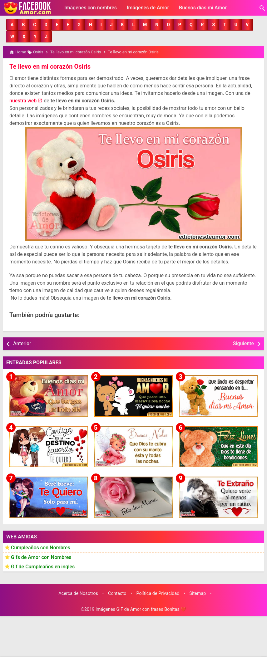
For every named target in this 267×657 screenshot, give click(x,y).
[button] (12, 25)
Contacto (117, 593)
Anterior (22, 343)
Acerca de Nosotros (78, 593)
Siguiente (243, 343)
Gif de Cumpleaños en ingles (43, 567)
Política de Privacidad (157, 593)
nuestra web (23, 101)
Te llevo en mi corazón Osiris (49, 66)
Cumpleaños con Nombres (40, 547)
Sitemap (197, 593)
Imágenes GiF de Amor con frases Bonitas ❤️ (141, 609)
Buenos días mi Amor (203, 8)
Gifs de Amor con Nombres (41, 557)
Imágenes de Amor (148, 8)
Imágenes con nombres (90, 8)
